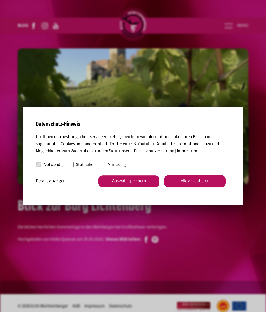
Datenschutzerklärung (154, 151)
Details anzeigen (50, 181)
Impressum (187, 151)
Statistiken (82, 164)
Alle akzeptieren (195, 181)
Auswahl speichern (129, 181)
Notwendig (50, 164)
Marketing (113, 164)
